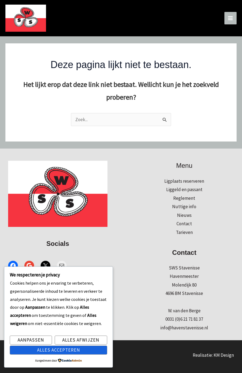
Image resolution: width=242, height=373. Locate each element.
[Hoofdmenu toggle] (230, 18)
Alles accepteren (58, 350)
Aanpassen (31, 340)
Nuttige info (184, 207)
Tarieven (184, 232)
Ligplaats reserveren (184, 181)
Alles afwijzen (80, 340)
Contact (184, 224)
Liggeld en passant (184, 189)
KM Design (224, 355)
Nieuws (184, 215)
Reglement (184, 198)
